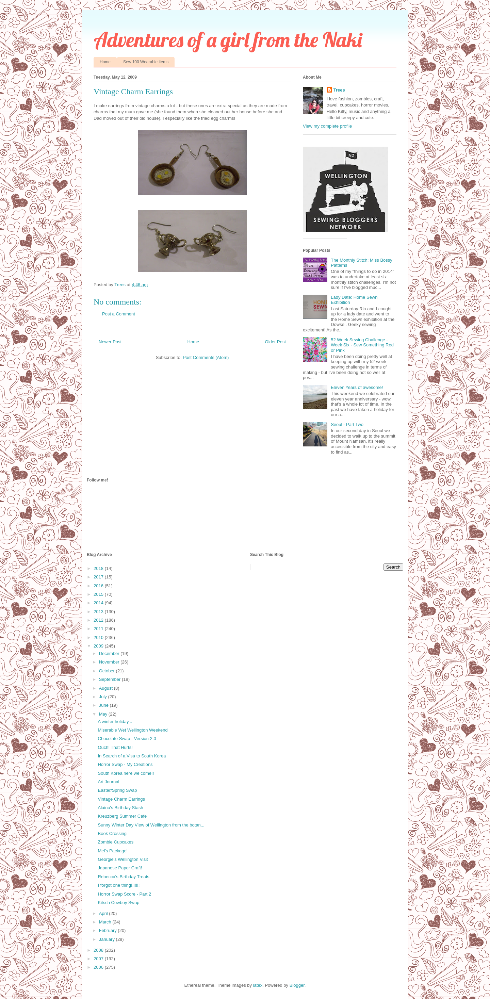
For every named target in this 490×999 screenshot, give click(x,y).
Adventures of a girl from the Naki (228, 39)
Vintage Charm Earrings (121, 799)
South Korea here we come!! (126, 773)
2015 (99, 594)
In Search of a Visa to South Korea (132, 755)
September (110, 679)
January (107, 939)
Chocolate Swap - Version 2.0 (127, 738)
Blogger (297, 985)
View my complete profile (327, 126)
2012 (99, 620)
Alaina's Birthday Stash (120, 807)
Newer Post (110, 341)
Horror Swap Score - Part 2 (124, 894)
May (104, 714)
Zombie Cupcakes (115, 842)
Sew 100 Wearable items (145, 62)
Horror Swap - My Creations (125, 764)
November (110, 662)
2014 (99, 602)
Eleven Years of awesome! (357, 387)
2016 (99, 585)
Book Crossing (112, 833)
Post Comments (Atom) (206, 357)
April (104, 913)
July (103, 696)
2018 (99, 568)
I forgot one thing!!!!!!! (119, 885)
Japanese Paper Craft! (120, 867)
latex (257, 985)
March (106, 921)
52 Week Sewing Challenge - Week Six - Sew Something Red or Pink (362, 345)
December (110, 653)
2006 (99, 967)
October (107, 670)
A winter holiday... (115, 721)
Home (105, 62)
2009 (99, 646)
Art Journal (108, 781)
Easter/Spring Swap (117, 790)
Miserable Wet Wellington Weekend (132, 730)
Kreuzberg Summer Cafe (122, 816)
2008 (99, 950)
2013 (99, 611)
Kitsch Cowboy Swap (118, 902)
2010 (99, 637)
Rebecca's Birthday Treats (123, 876)
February (108, 930)
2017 (99, 576)
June (104, 705)
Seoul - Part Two (347, 424)
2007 (99, 958)
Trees (339, 90)
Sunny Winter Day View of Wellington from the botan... (151, 825)
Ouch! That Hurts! (115, 747)
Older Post (275, 341)
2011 (99, 628)
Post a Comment (118, 313)
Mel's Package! (113, 850)
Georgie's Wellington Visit (123, 859)
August (106, 688)
